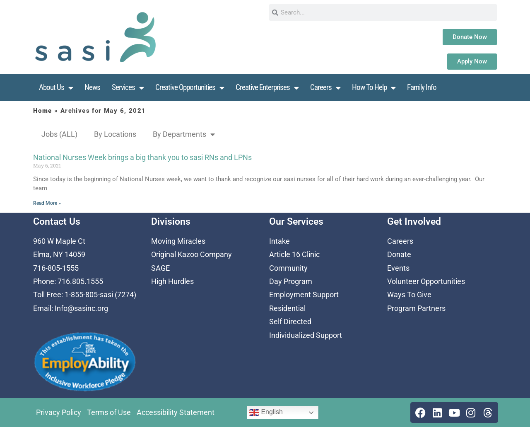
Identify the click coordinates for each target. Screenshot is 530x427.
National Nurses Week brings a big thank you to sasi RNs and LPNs (142, 157)
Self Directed (290, 321)
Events (398, 268)
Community (288, 268)
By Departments (184, 134)
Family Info (421, 87)
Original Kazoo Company (191, 254)
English (266, 412)
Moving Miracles (178, 241)
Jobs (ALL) (59, 134)
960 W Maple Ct (59, 241)
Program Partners (416, 308)
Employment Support (304, 294)
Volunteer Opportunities (426, 281)
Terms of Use (109, 412)
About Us (56, 88)
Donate (399, 254)
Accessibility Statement (175, 412)
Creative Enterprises (267, 88)
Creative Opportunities (189, 88)
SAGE (160, 268)
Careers (325, 88)
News (92, 87)
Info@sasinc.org (81, 308)
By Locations (115, 134)
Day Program (290, 281)
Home (42, 110)
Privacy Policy (58, 412)
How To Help (373, 88)
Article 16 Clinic (294, 254)
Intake (279, 241)
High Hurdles (172, 281)
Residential (287, 308)
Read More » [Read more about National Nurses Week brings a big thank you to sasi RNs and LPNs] (47, 203)
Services (128, 88)
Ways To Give (409, 294)
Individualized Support (305, 335)
